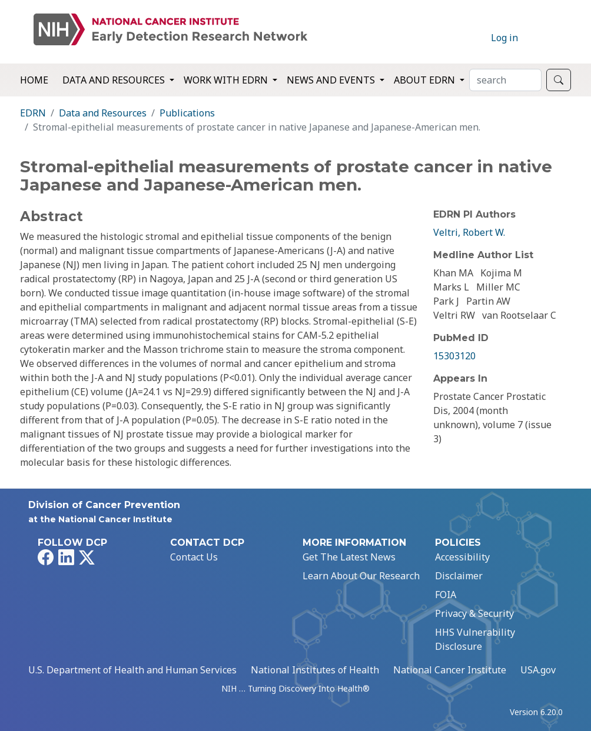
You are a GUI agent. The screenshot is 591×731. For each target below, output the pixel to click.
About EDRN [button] (425, 80)
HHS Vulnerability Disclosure (475, 639)
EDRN (33, 112)
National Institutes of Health (315, 669)
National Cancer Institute (449, 669)
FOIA (445, 594)
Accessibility (462, 556)
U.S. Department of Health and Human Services (132, 669)
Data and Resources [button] (114, 80)
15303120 (454, 355)
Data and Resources (103, 112)
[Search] (505, 80)
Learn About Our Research (361, 575)
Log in (504, 37)
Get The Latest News (349, 556)
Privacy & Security (474, 613)
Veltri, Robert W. (469, 232)
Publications (187, 112)
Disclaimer (459, 575)
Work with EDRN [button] (227, 80)
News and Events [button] (332, 80)
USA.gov (538, 669)
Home (34, 80)
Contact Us (194, 556)
